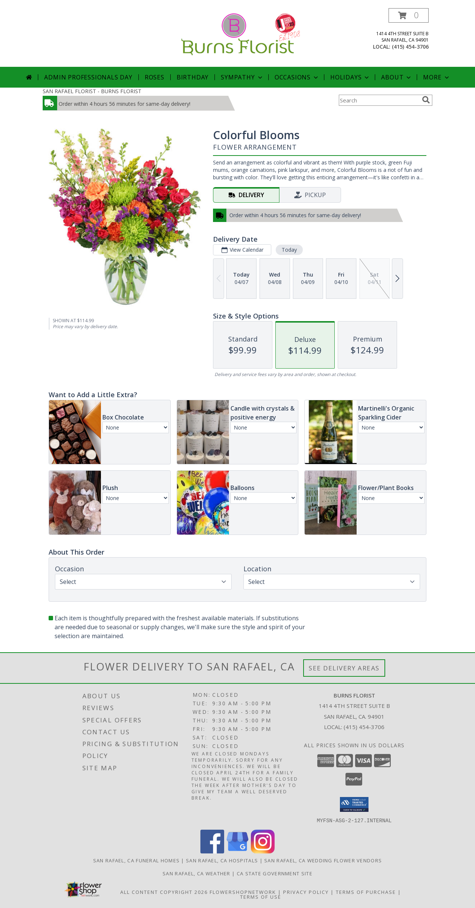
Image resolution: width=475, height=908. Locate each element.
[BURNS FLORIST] (238, 33)
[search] (426, 100)
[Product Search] (379, 100)
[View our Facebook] (212, 851)
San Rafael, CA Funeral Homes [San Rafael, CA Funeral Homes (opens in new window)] (136, 860)
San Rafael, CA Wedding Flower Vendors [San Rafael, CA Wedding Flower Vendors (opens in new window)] (323, 860)
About (396, 77)
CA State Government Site (274, 873)
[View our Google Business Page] (237, 851)
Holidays (350, 77)
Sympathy (242, 77)
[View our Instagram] (263, 851)
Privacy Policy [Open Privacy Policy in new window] (306, 891)
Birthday (193, 77)
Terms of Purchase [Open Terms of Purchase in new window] (366, 891)
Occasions (297, 77)
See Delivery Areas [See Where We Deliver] (344, 668)
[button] (409, 15)
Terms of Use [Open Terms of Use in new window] (260, 896)
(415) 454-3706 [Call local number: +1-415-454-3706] (410, 46)
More (436, 77)
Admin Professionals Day (88, 77)
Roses (154, 77)
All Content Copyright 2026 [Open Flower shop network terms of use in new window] (164, 891)
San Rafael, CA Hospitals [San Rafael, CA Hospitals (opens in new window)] (222, 860)
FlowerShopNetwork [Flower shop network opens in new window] (243, 891)
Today (289, 249)
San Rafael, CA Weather (196, 873)
